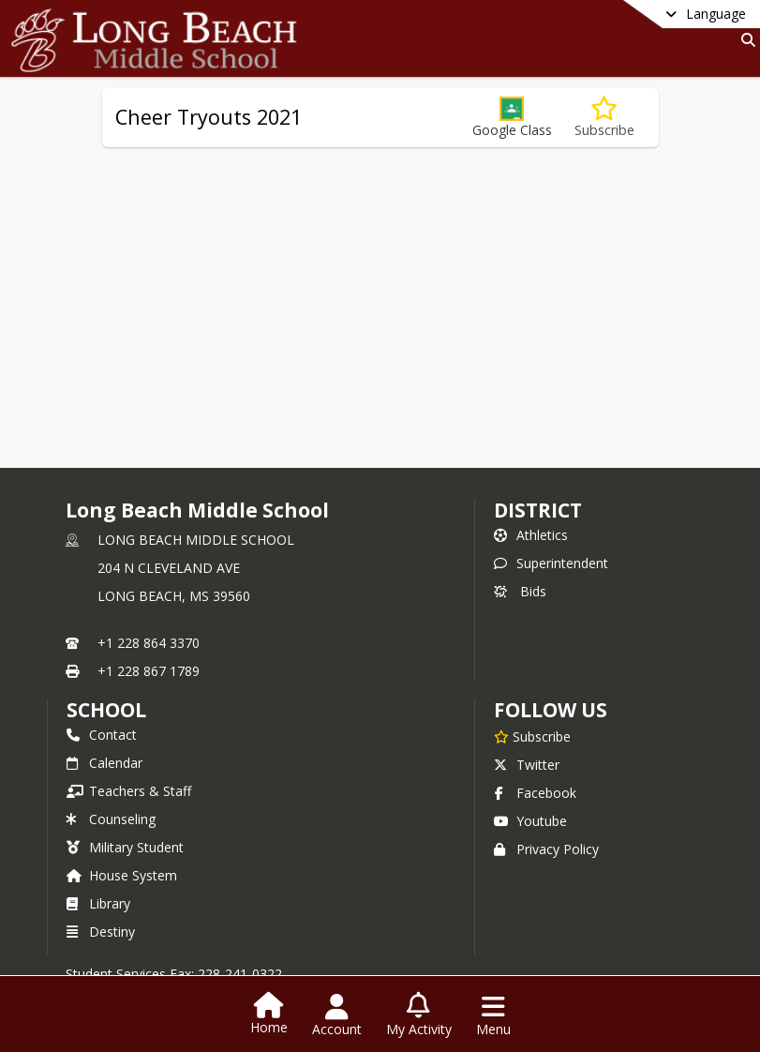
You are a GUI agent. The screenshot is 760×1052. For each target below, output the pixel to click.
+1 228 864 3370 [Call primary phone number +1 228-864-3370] (148, 643)
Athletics (531, 535)
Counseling (111, 819)
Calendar (104, 763)
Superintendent (551, 563)
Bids (520, 591)
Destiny (101, 931)
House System (122, 875)
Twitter (526, 765)
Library (98, 903)
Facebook (535, 793)
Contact (102, 735)
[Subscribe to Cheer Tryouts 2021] (604, 117)
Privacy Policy (546, 849)
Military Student (125, 847)
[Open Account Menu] (337, 1015)
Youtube (530, 821)
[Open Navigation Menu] (493, 1015)
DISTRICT (538, 510)
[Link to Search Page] (744, 40)
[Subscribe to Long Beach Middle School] (532, 736)
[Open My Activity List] (419, 1015)
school (106, 710)
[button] (512, 117)
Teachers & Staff (129, 791)
